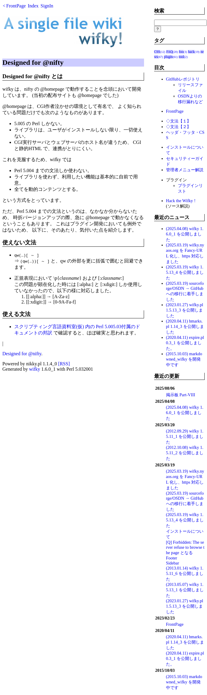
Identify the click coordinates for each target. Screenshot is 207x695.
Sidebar (172, 563)
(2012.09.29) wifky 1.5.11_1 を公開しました (185, 436)
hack (191, 52)
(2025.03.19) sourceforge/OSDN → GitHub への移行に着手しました (185, 291)
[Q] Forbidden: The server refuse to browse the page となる (185, 547)
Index (33, 5)
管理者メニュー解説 (184, 169)
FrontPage (16, 5)
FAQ (169, 52)
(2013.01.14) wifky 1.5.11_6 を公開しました (185, 573)
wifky (34, 369)
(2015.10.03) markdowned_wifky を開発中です (184, 359)
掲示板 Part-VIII (180, 394)
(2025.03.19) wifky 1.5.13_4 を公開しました (185, 272)
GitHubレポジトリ (183, 79)
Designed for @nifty (21, 353)
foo (181, 52)
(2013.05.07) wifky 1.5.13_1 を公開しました (185, 590)
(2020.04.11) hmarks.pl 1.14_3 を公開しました (185, 326)
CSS (157, 52)
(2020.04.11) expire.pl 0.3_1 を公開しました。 (185, 343)
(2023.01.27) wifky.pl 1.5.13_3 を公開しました (184, 310)
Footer (171, 558)
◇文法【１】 (178, 121)
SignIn (47, 5)
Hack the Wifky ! (180, 200)
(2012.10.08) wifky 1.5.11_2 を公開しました (185, 453)
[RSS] (64, 363)
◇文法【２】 (178, 126)
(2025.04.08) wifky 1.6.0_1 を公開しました (184, 234)
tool (181, 57)
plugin (168, 57)
